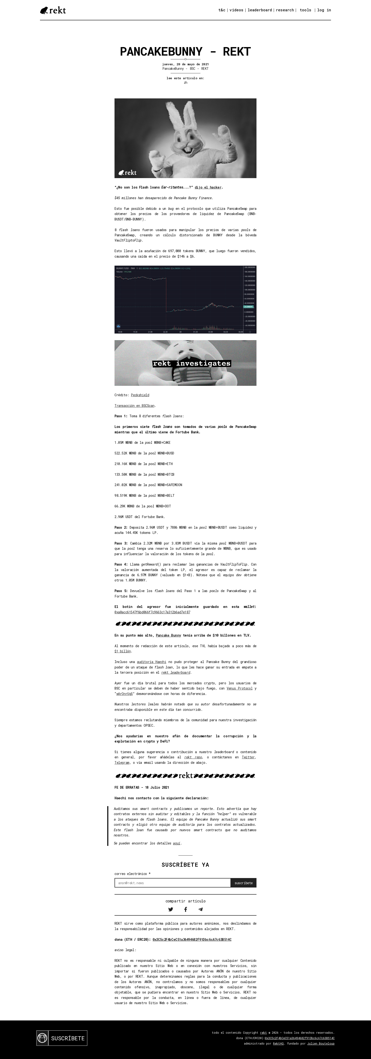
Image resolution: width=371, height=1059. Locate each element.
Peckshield (140, 395)
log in (324, 10)
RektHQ (278, 1043)
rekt (175, 672)
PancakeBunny (173, 68)
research (285, 9)
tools (305, 9)
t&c (221, 9)
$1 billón (123, 651)
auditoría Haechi (151, 661)
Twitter (248, 757)
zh (185, 82)
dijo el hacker (208, 187)
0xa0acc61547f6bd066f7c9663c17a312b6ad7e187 (152, 612)
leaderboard (259, 9)
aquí (176, 843)
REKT (205, 68)
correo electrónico (133, 873)
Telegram (122, 762)
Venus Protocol (239, 688)
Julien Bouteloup (321, 1043)
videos (236, 9)
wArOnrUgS (124, 693)
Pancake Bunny (168, 635)
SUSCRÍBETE (68, 1038)
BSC (192, 68)
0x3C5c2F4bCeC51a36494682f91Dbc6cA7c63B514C (192, 939)
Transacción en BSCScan (134, 405)
